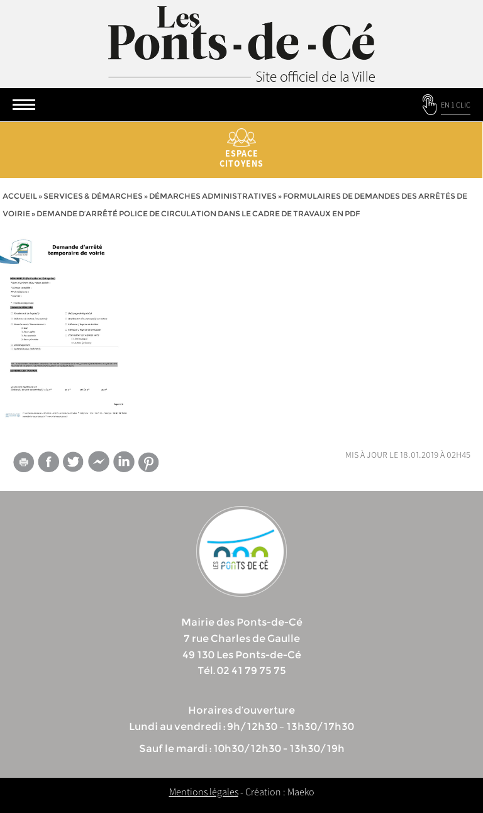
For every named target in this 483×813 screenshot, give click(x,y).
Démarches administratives (213, 196)
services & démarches (93, 196)
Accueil (20, 196)
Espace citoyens (241, 148)
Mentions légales (203, 791)
